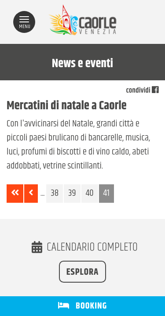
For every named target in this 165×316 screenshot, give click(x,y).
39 (72, 194)
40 (90, 194)
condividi (142, 91)
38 (55, 194)
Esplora (82, 273)
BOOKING (82, 306)
